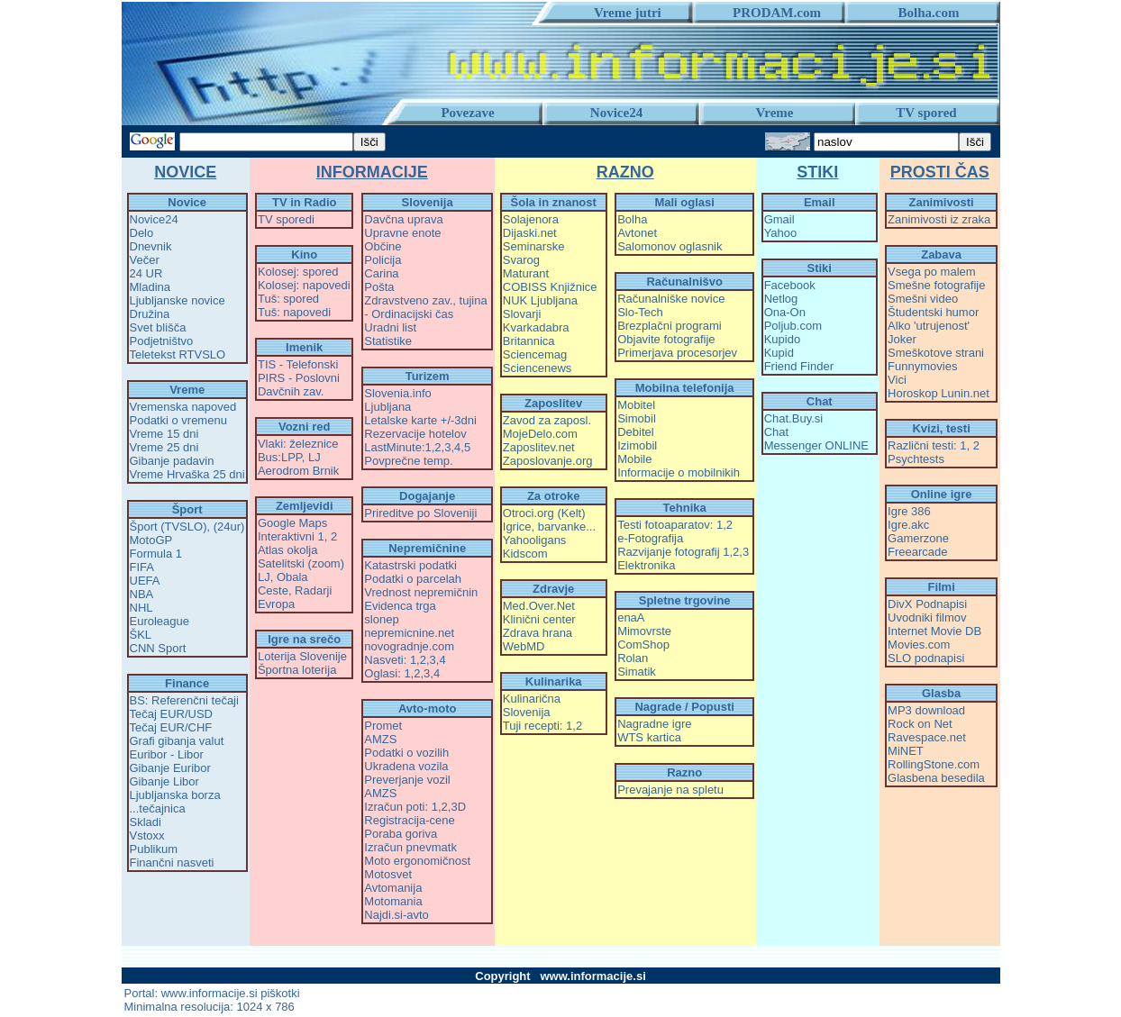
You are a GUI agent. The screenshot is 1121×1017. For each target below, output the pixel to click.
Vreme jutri (620, 12)
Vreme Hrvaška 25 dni (187, 474)
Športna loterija (297, 669)
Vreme (775, 112)
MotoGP (151, 540)
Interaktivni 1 (291, 536)
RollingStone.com (934, 764)
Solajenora (531, 219)
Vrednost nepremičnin (421, 592)
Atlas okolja (287, 550)
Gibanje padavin (172, 461)
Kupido (782, 339)
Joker (902, 339)
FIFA (142, 567)
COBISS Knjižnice (550, 287)
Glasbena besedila (936, 778)
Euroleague (160, 621)
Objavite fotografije (666, 339)
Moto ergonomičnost (417, 860)
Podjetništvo (162, 341)
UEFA (145, 580)
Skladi (145, 822)
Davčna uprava (403, 219)
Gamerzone (918, 538)
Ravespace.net (927, 737)
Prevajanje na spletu (670, 789)
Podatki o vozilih (406, 752)
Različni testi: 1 (927, 445)
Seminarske (534, 246)
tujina (474, 300)
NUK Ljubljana (540, 300)
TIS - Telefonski (298, 364)
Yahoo (780, 233)
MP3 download (926, 710)
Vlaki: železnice (298, 443)
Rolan (632, 658)
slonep (381, 619)
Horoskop (913, 393)
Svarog (521, 260)
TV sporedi (286, 219)
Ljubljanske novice (177, 300)
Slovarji (522, 314)
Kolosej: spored (298, 271)
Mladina (150, 287)
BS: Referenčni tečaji (184, 700)
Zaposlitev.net (539, 447)
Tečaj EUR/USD (171, 714)
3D (458, 806)
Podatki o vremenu (178, 420)
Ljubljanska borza (175, 795)
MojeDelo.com (540, 433)
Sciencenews (537, 368)
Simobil (636, 418)
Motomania (393, 901)
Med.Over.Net (539, 606)
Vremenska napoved (183, 406)
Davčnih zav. (291, 391)
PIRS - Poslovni (299, 378)
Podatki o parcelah (412, 579)
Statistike (388, 341)
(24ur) (229, 526)
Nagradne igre (654, 724)
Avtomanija (393, 887)
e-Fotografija (650, 538)
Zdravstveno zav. (408, 300)
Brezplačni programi (669, 325)
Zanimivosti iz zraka (939, 219)
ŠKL (141, 634)
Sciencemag (535, 354)
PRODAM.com (770, 12)
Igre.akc (908, 524)
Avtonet (637, 233)
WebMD (524, 646)
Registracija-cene (409, 820)
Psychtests (916, 459)
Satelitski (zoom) (301, 563)
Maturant (526, 273)
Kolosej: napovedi (304, 285)
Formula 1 (156, 553)
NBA (142, 594)
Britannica (529, 341)
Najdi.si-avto (396, 915)
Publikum (154, 849)
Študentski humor (933, 312)
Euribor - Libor (167, 754)
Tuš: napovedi (294, 312)
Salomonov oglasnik (669, 246)
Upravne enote (402, 233)
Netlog (781, 298)
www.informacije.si (209, 993)
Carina (381, 273)
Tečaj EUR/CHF (171, 727)
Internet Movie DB (934, 631)
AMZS (380, 739)
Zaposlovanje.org (548, 461)
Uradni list (390, 327)
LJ (314, 457)
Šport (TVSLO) (168, 526)
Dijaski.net (530, 233)
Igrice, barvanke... (549, 526)
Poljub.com (793, 325)
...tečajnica (158, 808)
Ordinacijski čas (412, 314)
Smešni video (923, 298)
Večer (144, 260)
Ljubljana (387, 406)
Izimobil (637, 445)
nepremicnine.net (409, 633)
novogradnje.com (409, 646)
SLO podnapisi (926, 658)
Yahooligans (535, 540)
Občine (382, 246)
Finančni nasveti (172, 862)
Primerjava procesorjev (677, 352)
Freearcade (917, 551)
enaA (630, 617)
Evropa (276, 604)
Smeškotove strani (936, 352)
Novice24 (616, 112)
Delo (142, 233)
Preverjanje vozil (407, 779)
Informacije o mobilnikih (678, 472)
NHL (141, 607)
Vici (897, 379)
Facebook (790, 285)
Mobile (634, 459)
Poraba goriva (400, 833)
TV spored (926, 112)
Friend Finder (799, 366)
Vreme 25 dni (164, 447)
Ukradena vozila (406, 766)
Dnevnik (151, 246)
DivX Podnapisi (927, 604)
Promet (383, 725)
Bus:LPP (280, 457)
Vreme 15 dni (164, 433)
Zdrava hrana (537, 633)
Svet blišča (158, 327)
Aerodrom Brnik (298, 470)
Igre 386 (909, 511)
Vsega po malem (932, 271)
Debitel (635, 432)
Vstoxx (147, 835)
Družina (150, 314)
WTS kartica (649, 737)
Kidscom (525, 553)
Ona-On (785, 312)
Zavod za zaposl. (547, 420)
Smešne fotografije (936, 285)
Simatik (636, 671)
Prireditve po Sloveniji (420, 513)
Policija (382, 260)
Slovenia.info (397, 393)
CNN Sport (158, 648)
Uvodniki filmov (927, 617)
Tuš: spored (288, 298)
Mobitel (636, 405)
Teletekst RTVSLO (178, 354)
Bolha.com (922, 12)
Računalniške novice (671, 298)
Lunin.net (965, 393)
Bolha (632, 219)
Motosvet (388, 874)
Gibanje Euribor (170, 768)
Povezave (467, 112)
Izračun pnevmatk (410, 847)
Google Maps (292, 523)
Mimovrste (644, 631)
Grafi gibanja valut (177, 741)
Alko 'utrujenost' (929, 325)
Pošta (379, 287)
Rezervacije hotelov (415, 433)
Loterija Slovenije (302, 656)
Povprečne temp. (408, 461)
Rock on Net (920, 724)
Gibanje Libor (164, 781)
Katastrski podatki (410, 565)
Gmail (779, 219)
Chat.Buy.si (794, 418)
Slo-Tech (640, 312)
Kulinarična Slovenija (531, 705)
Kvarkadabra (536, 327)
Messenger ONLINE (816, 445)
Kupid (779, 352)
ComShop (643, 644)
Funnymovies (922, 366)
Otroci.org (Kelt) (544, 513)
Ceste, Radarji (295, 590)
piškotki (279, 993)
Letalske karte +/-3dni (420, 420)
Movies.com (919, 644)
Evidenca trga (400, 606)
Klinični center (539, 619)
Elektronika (646, 565)
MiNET (906, 751)
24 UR (146, 273)
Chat (776, 432)
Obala (292, 577)
